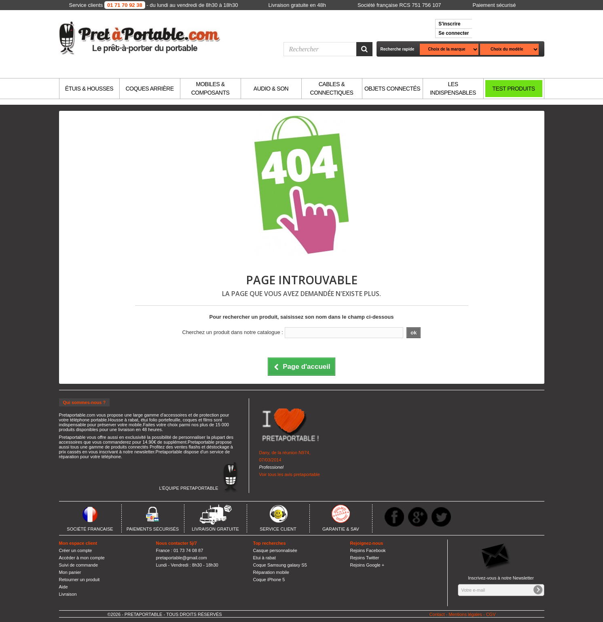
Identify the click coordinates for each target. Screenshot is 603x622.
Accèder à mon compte (82, 557)
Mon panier (70, 572)
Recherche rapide (398, 49)
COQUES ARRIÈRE (149, 88)
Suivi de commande (78, 565)
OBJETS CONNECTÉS (392, 88)
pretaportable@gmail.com (181, 557)
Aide (63, 586)
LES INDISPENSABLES (453, 88)
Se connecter (453, 33)
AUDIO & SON (271, 88)
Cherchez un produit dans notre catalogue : (232, 332)
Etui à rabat (264, 557)
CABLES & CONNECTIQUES (331, 88)
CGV (491, 614)
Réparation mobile (271, 572)
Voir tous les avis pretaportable (289, 474)
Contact (437, 614)
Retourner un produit (79, 579)
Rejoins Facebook (368, 550)
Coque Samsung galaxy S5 (280, 565)
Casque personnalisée (275, 550)
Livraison (68, 594)
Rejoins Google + (367, 565)
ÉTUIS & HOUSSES (89, 88)
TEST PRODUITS (513, 88)
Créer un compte (75, 550)
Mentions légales (465, 614)
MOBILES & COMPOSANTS (210, 88)
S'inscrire (449, 24)
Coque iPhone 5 (269, 579)
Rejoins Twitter (364, 557)
